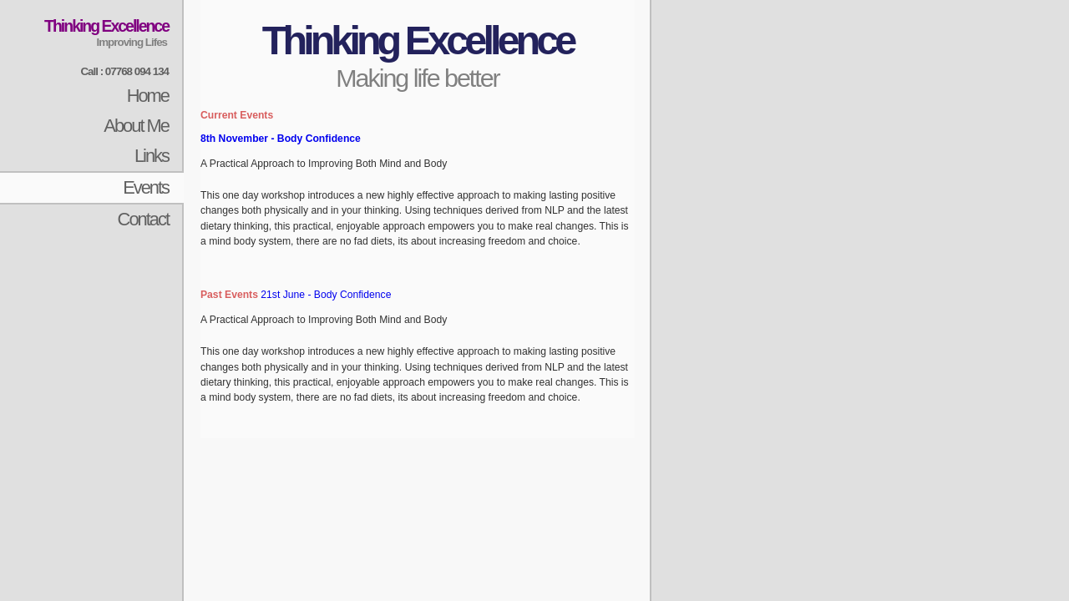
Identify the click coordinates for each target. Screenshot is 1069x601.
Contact (143, 219)
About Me (136, 125)
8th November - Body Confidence (280, 138)
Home (148, 95)
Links (151, 155)
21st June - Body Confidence (326, 294)
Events (146, 187)
